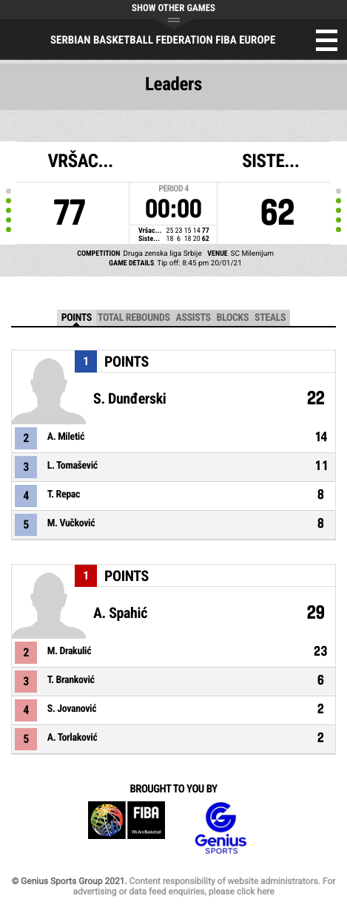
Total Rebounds (134, 318)
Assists (193, 318)
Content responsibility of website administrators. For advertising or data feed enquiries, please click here (204, 886)
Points (76, 318)
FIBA (126, 828)
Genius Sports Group (220, 828)
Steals (270, 318)
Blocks (233, 318)
